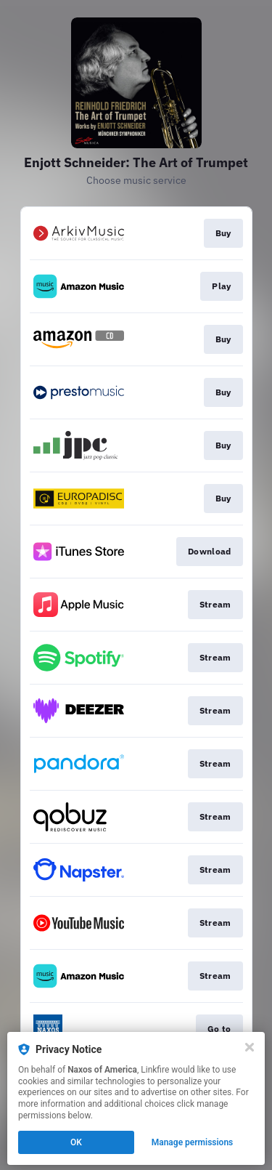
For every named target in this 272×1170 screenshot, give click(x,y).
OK (76, 1142)
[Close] (249, 1047)
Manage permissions (193, 1142)
